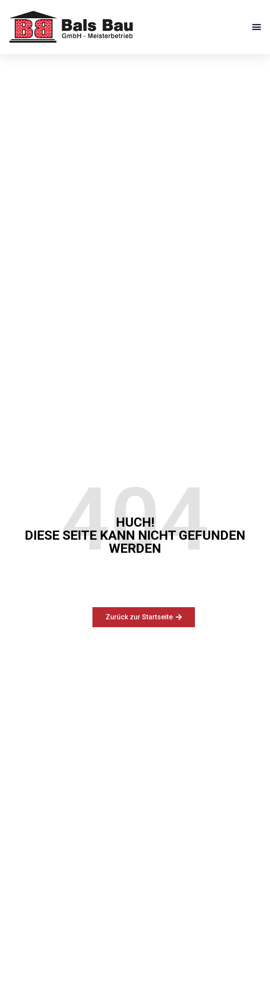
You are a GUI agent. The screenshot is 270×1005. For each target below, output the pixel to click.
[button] (256, 27)
